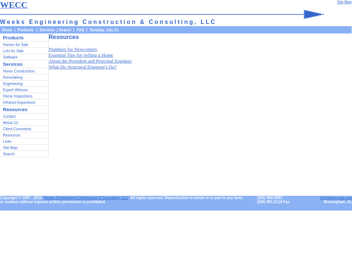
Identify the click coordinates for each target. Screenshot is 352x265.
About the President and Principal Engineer (90, 61)
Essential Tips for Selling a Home (81, 55)
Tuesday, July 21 (104, 30)
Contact (9, 116)
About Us (10, 123)
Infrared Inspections (19, 102)
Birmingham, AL (338, 202)
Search (65, 30)
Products (13, 37)
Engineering (12, 84)
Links (7, 141)
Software (10, 57)
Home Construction (19, 71)
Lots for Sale (13, 51)
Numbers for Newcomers (73, 49)
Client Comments (17, 129)
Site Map (10, 148)
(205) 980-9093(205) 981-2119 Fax (273, 200)
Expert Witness (15, 90)
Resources (12, 135)
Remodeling (12, 77)
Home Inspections (17, 96)
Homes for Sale (15, 45)
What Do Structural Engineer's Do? (82, 67)
